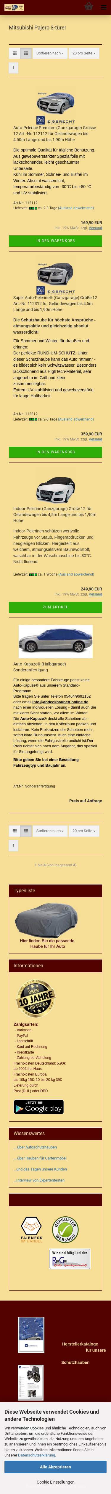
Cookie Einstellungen (56, 1482)
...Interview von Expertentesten (39, 1180)
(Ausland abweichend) (76, 208)
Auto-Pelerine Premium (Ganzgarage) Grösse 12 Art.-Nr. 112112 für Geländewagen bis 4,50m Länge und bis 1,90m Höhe (54, 133)
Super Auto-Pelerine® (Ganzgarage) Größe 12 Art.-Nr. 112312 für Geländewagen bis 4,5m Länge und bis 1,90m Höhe (55, 303)
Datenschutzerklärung (36, 1455)
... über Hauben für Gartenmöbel (40, 1158)
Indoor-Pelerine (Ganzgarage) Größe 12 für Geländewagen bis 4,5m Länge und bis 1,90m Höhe (54, 514)
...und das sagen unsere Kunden (40, 1169)
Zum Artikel (55, 607)
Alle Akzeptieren (55, 1467)
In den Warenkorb (55, 241)
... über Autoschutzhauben (35, 1147)
